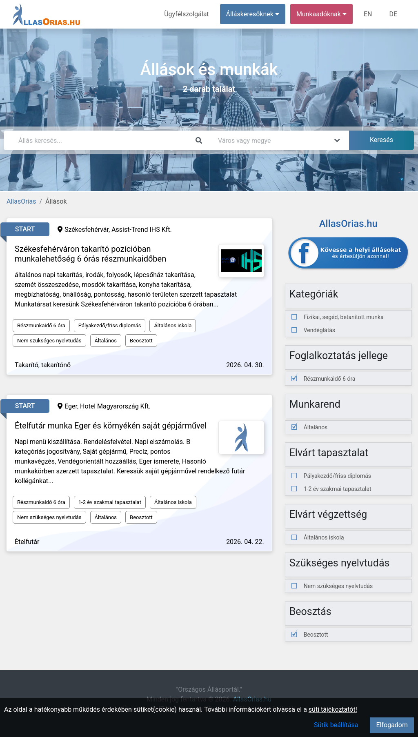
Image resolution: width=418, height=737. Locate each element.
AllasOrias (21, 201)
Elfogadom (392, 725)
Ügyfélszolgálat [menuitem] (186, 14)
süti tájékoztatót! (333, 709)
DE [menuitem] (393, 14)
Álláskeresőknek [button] (252, 14)
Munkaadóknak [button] (321, 14)
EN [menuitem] (368, 14)
